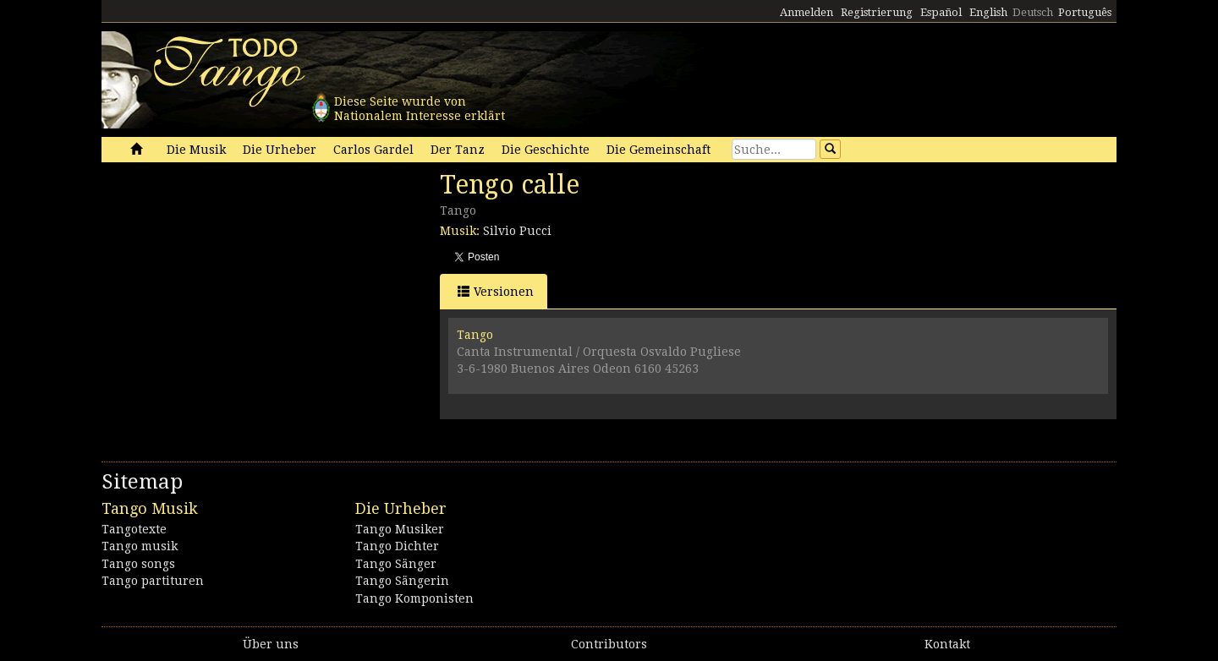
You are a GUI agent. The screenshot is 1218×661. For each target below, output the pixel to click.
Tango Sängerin (402, 580)
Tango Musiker (399, 529)
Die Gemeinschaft (658, 149)
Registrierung (877, 12)
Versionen (496, 291)
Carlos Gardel (373, 149)
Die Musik (196, 149)
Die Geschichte (546, 149)
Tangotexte (134, 529)
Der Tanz (458, 149)
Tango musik (140, 546)
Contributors (609, 644)
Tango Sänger (395, 564)
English (988, 12)
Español (941, 12)
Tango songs (138, 564)
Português (1084, 12)
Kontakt (947, 644)
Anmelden (806, 12)
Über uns (271, 644)
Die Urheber (279, 149)
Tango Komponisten (414, 598)
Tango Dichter (397, 546)
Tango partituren (153, 580)
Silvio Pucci (517, 231)
